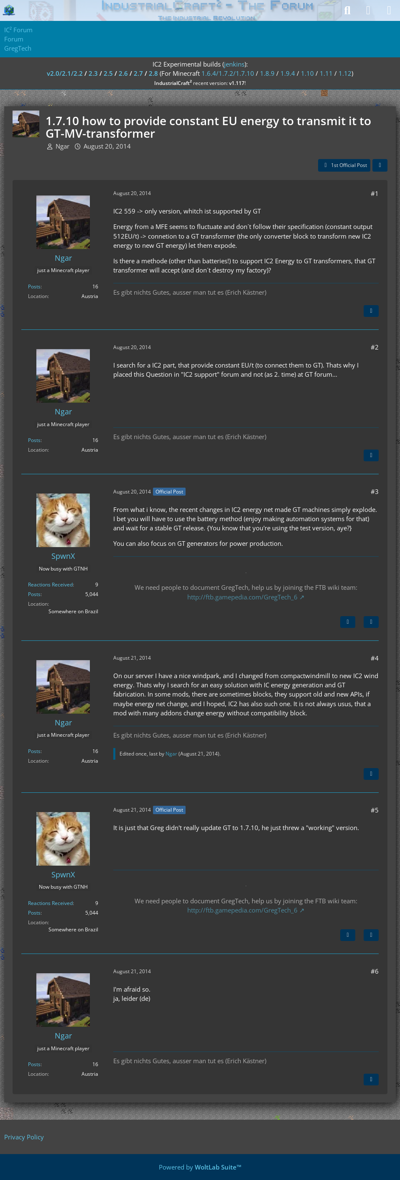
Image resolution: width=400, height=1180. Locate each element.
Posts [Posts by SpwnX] (34, 594)
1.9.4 (287, 73)
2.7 (138, 73)
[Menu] (389, 10)
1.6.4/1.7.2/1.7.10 (227, 73)
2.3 (93, 73)
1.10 (307, 73)
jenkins (234, 64)
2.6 (123, 73)
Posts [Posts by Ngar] (34, 286)
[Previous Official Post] (347, 935)
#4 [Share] (375, 658)
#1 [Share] (375, 193)
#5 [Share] (375, 810)
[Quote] (371, 311)
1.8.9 (267, 73)
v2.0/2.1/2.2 (65, 73)
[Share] (379, 165)
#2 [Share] (375, 347)
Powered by (200, 1167)
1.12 (345, 73)
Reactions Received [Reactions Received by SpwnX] (50, 584)
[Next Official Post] (347, 622)
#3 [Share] (375, 491)
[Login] (368, 10)
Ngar (62, 146)
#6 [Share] (375, 971)
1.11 (326, 73)
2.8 (153, 73)
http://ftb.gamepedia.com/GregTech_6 (242, 597)
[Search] (347, 10)
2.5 (108, 73)
